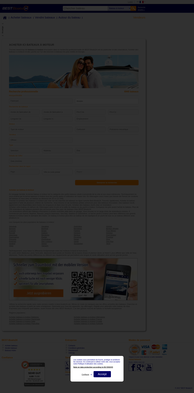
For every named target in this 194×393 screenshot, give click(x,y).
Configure (85, 375)
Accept (102, 374)
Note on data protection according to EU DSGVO (93, 367)
